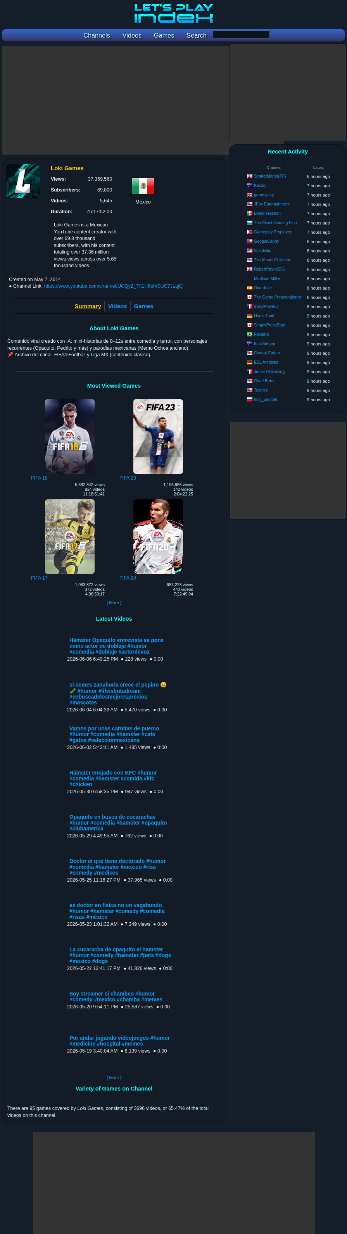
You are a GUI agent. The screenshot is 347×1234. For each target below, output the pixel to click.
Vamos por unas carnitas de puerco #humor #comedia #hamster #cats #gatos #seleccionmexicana (114, 734)
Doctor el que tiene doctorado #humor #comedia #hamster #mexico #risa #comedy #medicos (117, 867)
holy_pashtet (265, 399)
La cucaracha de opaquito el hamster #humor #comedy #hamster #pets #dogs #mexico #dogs (120, 955)
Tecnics (261, 390)
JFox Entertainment (272, 204)
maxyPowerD (266, 306)
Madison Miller (267, 278)
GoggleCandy (266, 241)
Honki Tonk (264, 315)
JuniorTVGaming (269, 371)
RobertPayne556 (269, 269)
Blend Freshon (267, 213)
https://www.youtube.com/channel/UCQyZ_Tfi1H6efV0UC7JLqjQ (113, 286)
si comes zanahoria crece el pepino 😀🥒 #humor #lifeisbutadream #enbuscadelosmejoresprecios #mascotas (118, 694)
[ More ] (114, 602)
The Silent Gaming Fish (275, 222)
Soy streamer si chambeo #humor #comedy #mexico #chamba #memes (115, 997)
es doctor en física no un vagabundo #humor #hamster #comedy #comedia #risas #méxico (117, 911)
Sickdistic (262, 250)
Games (144, 306)
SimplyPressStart (269, 325)
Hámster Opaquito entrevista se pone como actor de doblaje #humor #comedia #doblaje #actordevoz (116, 646)
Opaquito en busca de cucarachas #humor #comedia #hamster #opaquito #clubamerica (118, 823)
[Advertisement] (143, 100)
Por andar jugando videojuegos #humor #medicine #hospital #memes (119, 1041)
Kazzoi (260, 185)
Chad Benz (264, 380)
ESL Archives (266, 362)
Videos (117, 306)
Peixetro (261, 334)
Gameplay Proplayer (273, 232)
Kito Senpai (264, 343)
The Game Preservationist (278, 297)
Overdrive (263, 287)
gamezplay (264, 194)
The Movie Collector (272, 259)
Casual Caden (267, 352)
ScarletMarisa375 (270, 176)
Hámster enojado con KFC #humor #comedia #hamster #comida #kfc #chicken (113, 778)
